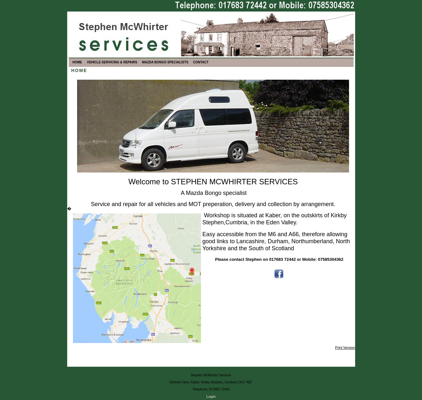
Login (211, 396)
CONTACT (201, 62)
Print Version (345, 347)
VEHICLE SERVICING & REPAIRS (112, 62)
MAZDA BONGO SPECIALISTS (165, 62)
